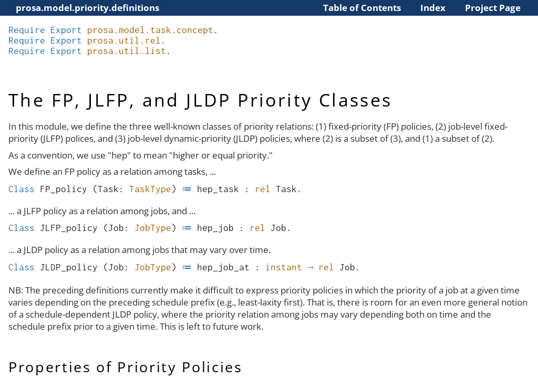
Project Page (493, 8)
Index (433, 8)
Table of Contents (362, 8)
